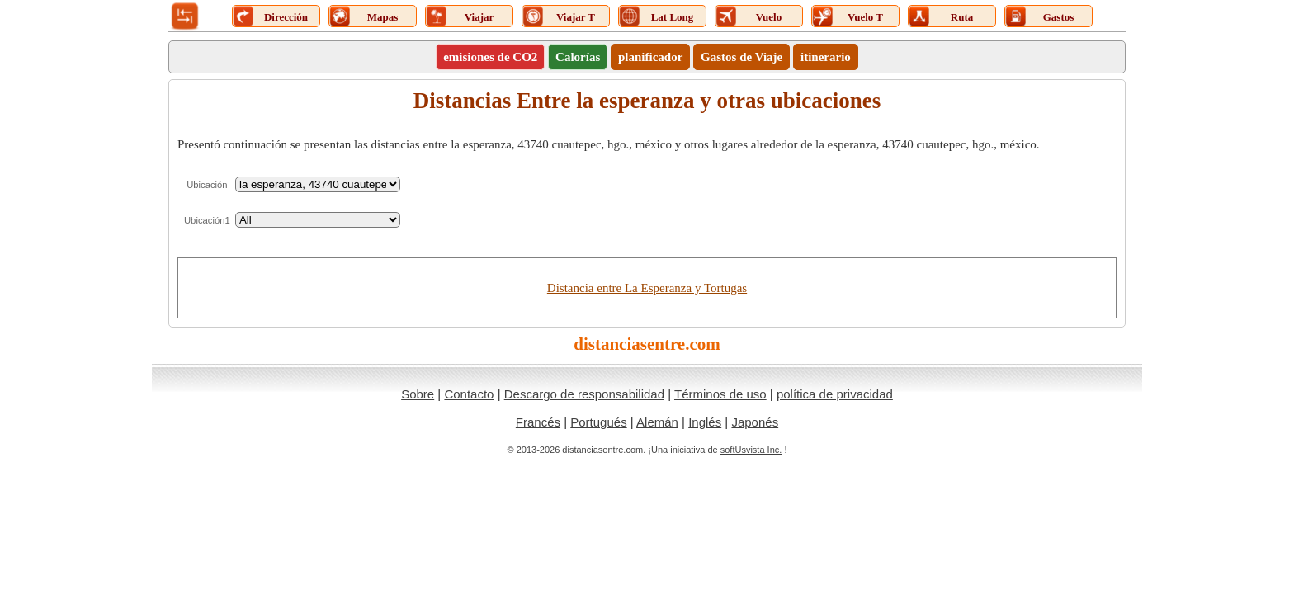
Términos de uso (720, 394)
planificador (650, 57)
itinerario (825, 57)
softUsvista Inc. (751, 450)
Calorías (577, 57)
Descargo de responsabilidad (584, 394)
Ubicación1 (207, 220)
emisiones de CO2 (490, 57)
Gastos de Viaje (741, 57)
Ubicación (207, 185)
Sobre (417, 394)
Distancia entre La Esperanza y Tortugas (647, 288)
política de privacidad (835, 394)
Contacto (469, 394)
